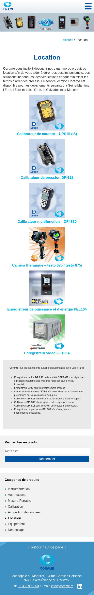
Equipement (16, 524)
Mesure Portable (19, 500)
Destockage (16, 530)
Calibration (15, 506)
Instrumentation (19, 489)
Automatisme (17, 494)
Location (14, 518)
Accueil (68, 40)
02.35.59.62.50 (28, 586)
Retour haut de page (47, 547)
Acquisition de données (24, 512)
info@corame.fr (62, 586)
